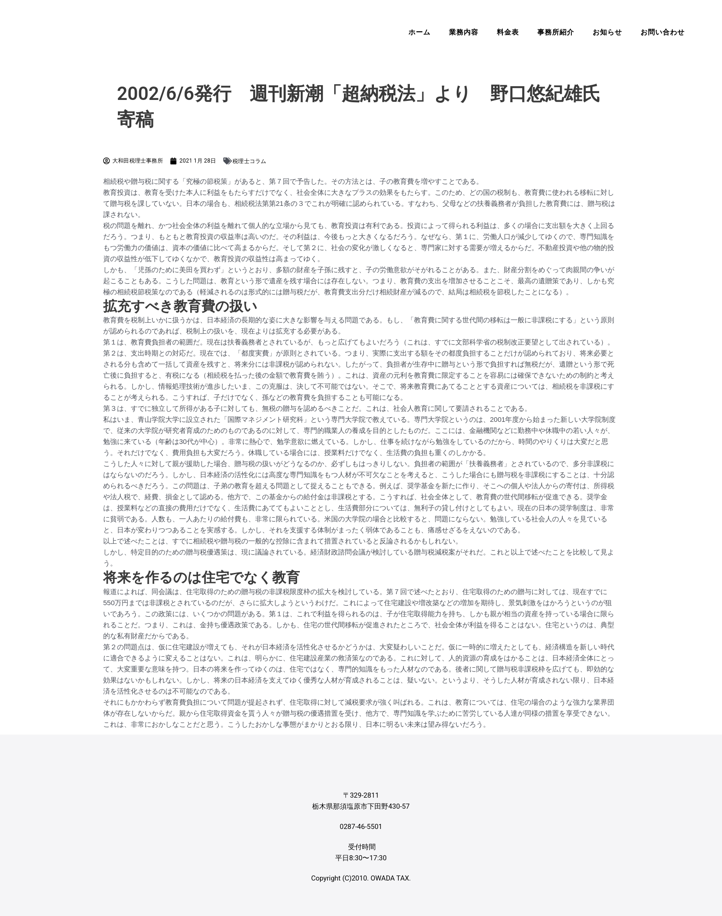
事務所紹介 (555, 32)
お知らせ (607, 32)
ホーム (419, 32)
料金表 (508, 32)
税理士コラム (249, 161)
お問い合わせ (662, 32)
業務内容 (463, 32)
